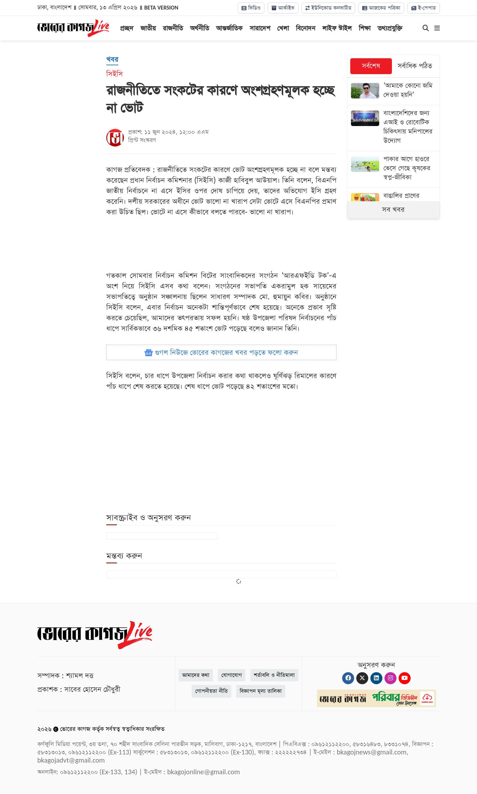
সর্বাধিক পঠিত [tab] (415, 66)
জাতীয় (148, 28)
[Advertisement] (400, 284)
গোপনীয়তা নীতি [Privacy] (211, 691)
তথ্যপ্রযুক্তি (390, 28)
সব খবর (393, 210)
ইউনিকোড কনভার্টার (328, 8)
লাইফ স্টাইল (337, 28)
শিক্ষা (364, 28)
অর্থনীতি (199, 28)
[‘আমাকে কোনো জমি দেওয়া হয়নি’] (393, 91)
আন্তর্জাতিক (229, 28)
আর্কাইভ (283, 8)
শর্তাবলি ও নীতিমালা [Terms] (274, 675)
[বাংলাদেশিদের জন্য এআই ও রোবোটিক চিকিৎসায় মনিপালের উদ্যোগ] (393, 128)
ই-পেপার (423, 8)
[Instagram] (390, 678)
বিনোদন (305, 28)
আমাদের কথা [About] (195, 675)
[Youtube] (405, 678)
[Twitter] (362, 678)
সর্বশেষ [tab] (371, 66)
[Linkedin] (376, 678)
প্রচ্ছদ (126, 28)
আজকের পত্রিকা (381, 8)
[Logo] (73, 27)
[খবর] (112, 60)
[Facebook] (348, 678)
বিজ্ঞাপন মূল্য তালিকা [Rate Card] (261, 691)
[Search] (426, 28)
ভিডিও (251, 8)
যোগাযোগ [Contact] (231, 675)
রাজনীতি (173, 28)
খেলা (283, 28)
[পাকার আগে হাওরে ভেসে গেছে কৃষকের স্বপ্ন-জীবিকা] (393, 169)
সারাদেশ (260, 28)
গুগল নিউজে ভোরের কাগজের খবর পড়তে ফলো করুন (221, 353)
